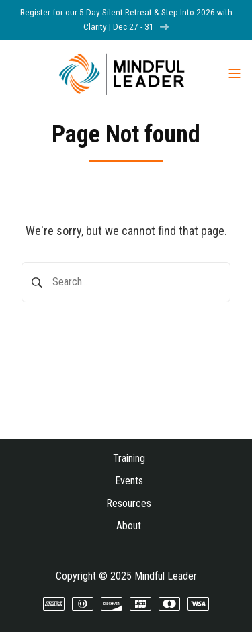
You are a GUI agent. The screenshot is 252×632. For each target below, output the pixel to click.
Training (129, 458)
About (128, 525)
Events (129, 480)
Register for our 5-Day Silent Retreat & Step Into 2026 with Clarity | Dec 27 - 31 (126, 19)
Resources (128, 503)
